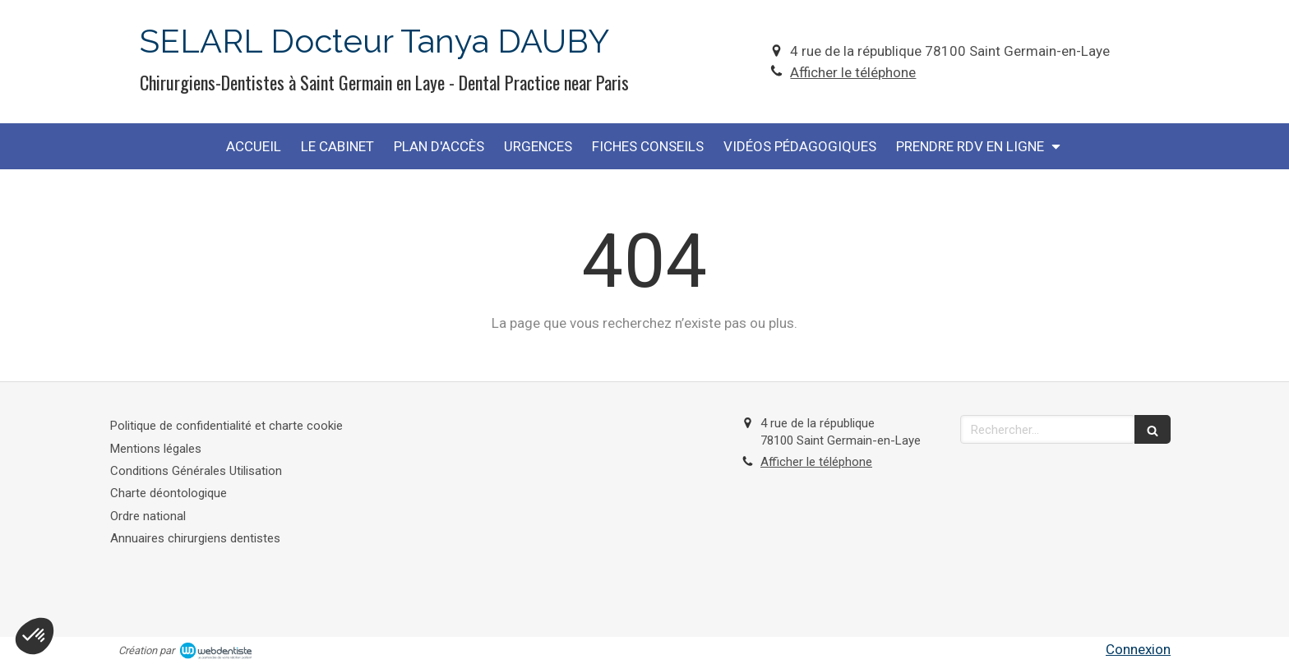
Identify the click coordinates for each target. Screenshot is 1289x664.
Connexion (1138, 649)
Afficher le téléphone (853, 72)
